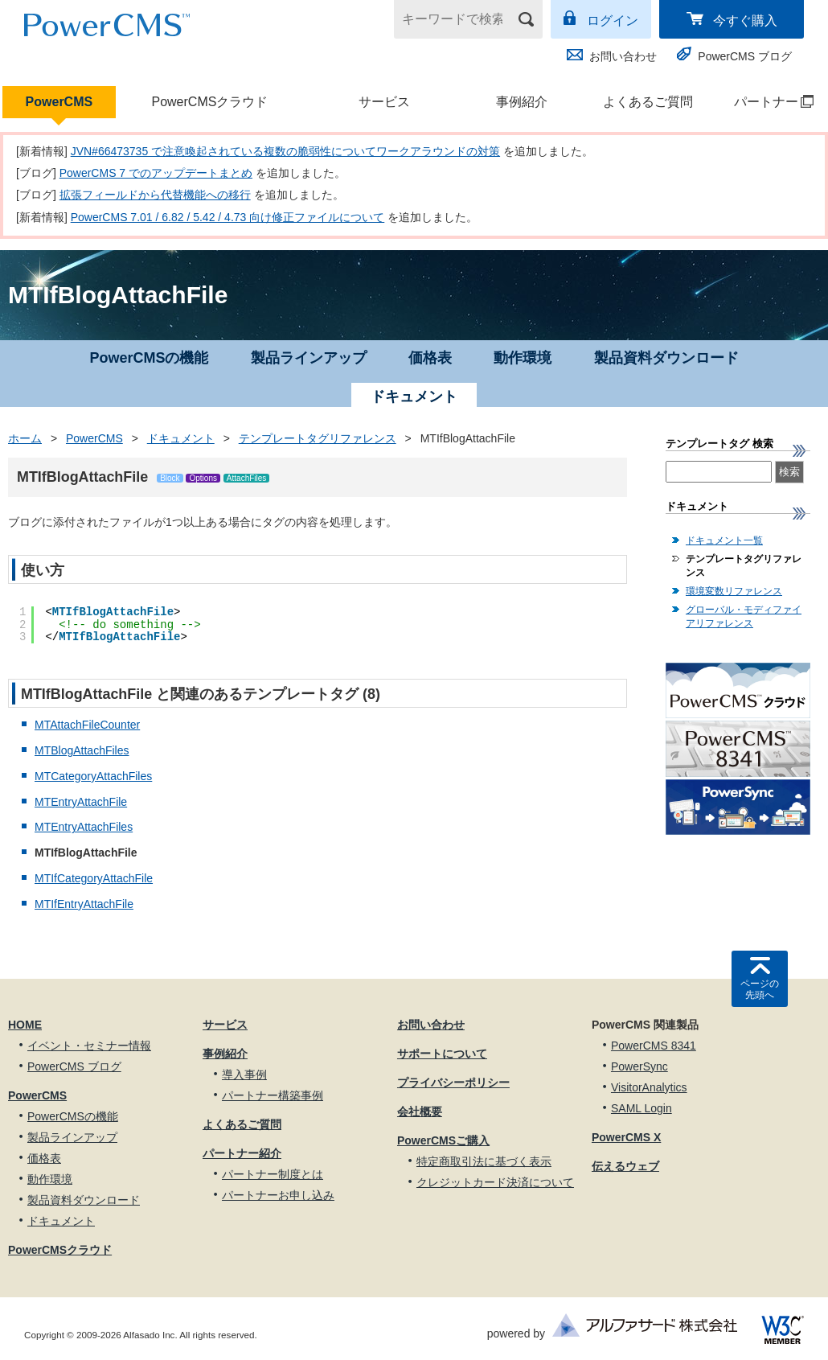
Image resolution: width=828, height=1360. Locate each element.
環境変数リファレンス (734, 591)
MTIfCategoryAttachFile (94, 878)
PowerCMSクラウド (209, 102)
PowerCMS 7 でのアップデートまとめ (155, 172)
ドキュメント (181, 438)
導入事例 (244, 1074)
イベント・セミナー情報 (89, 1045)
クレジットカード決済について (495, 1182)
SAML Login (641, 1108)
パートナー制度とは (272, 1174)
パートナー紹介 (242, 1153)
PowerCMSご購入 (443, 1140)
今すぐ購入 (745, 20)
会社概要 (419, 1111)
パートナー (766, 102)
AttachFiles (246, 478)
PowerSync (639, 1066)
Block (169, 478)
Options (202, 478)
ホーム (25, 438)
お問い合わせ (623, 56)
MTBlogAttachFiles (82, 750)
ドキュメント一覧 (724, 540)
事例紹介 (521, 102)
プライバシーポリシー (453, 1082)
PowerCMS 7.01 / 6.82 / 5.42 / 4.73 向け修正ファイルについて (228, 217)
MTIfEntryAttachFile (84, 904)
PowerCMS (59, 102)
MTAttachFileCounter (87, 724)
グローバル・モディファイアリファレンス (743, 616)
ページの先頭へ (759, 989)
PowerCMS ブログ (745, 56)
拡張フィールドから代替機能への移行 (155, 194)
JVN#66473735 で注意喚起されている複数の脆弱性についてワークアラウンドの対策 (285, 151)
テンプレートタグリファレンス (317, 438)
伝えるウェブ (625, 1166)
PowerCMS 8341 (653, 1045)
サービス (384, 102)
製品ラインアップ (309, 358)
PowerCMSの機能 (148, 358)
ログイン (612, 20)
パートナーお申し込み (278, 1195)
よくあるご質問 (648, 102)
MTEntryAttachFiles (84, 826)
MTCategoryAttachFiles (93, 776)
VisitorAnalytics (649, 1087)
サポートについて (442, 1053)
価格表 (430, 358)
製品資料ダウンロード (666, 358)
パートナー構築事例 (272, 1095)
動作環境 (522, 358)
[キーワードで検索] (458, 19)
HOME (25, 1024)
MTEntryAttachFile (81, 801)
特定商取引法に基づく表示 (483, 1161)
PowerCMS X (626, 1137)
